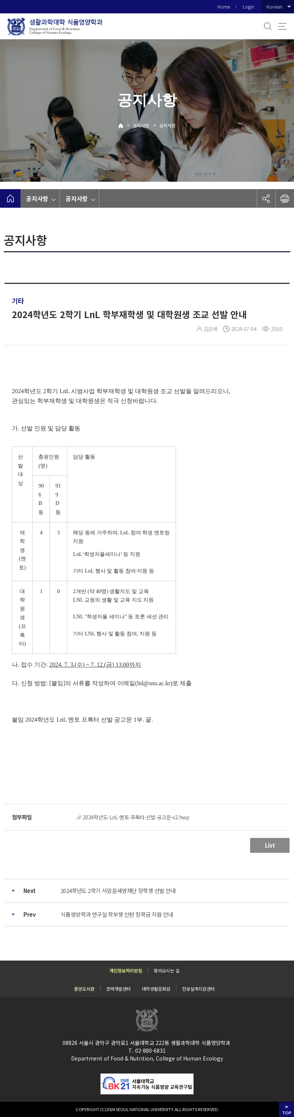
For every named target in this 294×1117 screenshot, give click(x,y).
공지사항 (141, 125)
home (10, 198)
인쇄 (284, 198)
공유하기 (266, 198)
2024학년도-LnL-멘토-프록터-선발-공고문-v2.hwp (136, 817)
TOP (286, 1112)
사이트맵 (282, 26)
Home (223, 6)
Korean (274, 6)
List (270, 845)
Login (248, 6)
